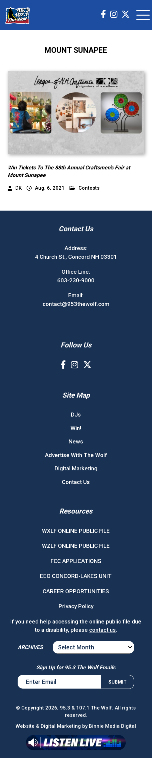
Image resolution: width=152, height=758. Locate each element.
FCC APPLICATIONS (76, 561)
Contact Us (76, 482)
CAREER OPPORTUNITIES (76, 591)
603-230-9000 (75, 280)
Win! (76, 428)
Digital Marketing (76, 468)
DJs (76, 414)
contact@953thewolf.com (76, 304)
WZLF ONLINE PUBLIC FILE (76, 545)
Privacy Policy (76, 606)
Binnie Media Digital (112, 726)
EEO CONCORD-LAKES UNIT (76, 576)
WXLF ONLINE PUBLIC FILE (76, 530)
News (76, 441)
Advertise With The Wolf (76, 455)
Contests (84, 188)
